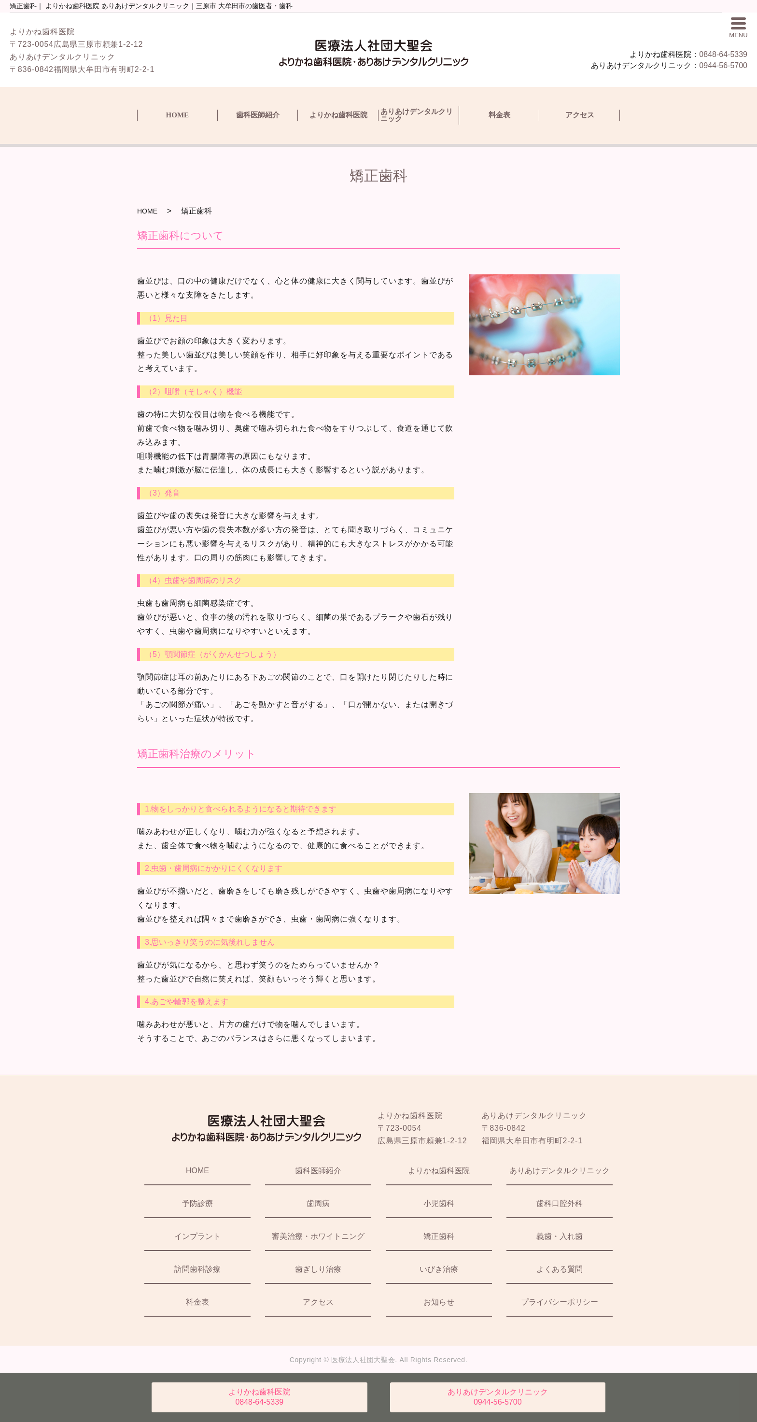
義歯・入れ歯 (559, 1236)
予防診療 (197, 1203)
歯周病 (318, 1203)
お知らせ (438, 1302)
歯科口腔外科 (559, 1203)
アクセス (579, 115)
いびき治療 (439, 1269)
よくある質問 (559, 1269)
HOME (177, 115)
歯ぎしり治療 (318, 1269)
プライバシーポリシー (559, 1302)
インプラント (197, 1236)
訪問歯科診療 (197, 1269)
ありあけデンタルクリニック (416, 115)
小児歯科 (438, 1203)
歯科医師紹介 (258, 115)
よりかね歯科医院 (338, 115)
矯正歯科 (438, 1236)
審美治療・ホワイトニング (318, 1236)
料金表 (499, 115)
